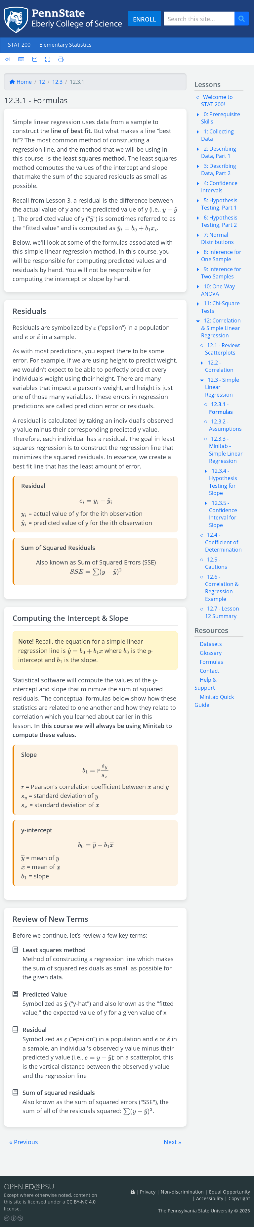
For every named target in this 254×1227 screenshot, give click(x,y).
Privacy (147, 1192)
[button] (23, 1142)
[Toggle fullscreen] (47, 59)
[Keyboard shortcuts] (21, 59)
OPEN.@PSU (29, 1186)
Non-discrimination (182, 1192)
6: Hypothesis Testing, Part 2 (219, 221)
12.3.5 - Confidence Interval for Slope (223, 514)
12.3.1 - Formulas (221, 408)
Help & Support (205, 683)
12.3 (57, 81)
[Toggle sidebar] (9, 59)
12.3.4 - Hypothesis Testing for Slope (223, 482)
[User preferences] (34, 59)
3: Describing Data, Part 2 (218, 169)
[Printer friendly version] (59, 59)
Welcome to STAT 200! (217, 100)
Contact (209, 670)
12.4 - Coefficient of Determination (223, 542)
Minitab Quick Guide (214, 701)
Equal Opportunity (229, 1192)
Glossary (211, 653)
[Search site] (199, 18)
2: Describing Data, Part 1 (218, 152)
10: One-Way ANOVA (218, 290)
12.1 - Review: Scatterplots (222, 349)
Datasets (211, 644)
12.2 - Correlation (219, 366)
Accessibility (209, 1198)
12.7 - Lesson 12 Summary (222, 612)
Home (20, 81)
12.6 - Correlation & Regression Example (222, 588)
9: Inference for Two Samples (221, 273)
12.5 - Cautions (216, 563)
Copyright (239, 1198)
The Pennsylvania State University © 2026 (204, 1210)
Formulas (211, 661)
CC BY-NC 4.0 (81, 1202)
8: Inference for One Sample (221, 255)
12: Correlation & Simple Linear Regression (221, 328)
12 (42, 81)
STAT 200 (19, 44)
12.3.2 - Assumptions (225, 425)
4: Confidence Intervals (219, 186)
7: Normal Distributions (217, 238)
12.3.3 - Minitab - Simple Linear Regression (226, 450)
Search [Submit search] (244, 19)
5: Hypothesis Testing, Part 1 (219, 204)
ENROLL (144, 19)
